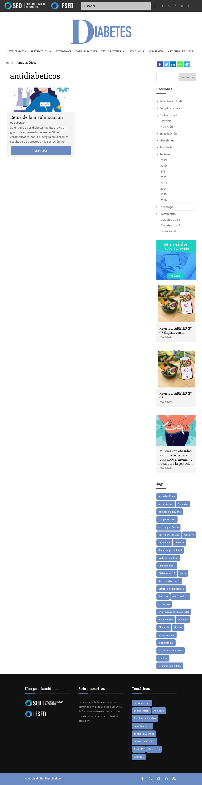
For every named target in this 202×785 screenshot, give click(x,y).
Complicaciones (86, 51)
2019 (163, 160)
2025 (163, 194)
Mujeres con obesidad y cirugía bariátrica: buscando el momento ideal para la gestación (176, 457)
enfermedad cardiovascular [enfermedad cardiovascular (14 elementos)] (173, 611)
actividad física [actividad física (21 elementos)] (166, 496)
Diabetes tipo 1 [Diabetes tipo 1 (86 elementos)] (166, 565)
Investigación (16, 51)
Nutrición (166, 126)
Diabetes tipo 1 (170, 219)
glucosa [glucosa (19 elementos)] (178, 627)
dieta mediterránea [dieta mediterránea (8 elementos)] (169, 581)
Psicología (137, 51)
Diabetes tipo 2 (170, 225)
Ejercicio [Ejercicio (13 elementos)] (163, 596)
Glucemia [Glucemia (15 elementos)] (163, 627)
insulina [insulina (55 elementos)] (162, 658)
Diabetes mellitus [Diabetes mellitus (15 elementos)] (168, 558)
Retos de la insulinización (36, 117)
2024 (163, 188)
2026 (163, 200)
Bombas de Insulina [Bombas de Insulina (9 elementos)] (169, 511)
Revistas (164, 154)
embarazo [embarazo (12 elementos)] (164, 604)
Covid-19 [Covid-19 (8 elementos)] (189, 534)
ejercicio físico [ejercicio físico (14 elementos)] (180, 596)
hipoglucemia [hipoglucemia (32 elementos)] (166, 642)
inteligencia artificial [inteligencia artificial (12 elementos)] (169, 665)
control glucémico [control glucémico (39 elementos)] (168, 527)
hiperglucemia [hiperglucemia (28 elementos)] (166, 635)
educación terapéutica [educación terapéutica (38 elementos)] (171, 588)
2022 (163, 177)
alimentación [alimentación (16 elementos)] (165, 504)
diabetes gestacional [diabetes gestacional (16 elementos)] (170, 550)
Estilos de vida (111, 51)
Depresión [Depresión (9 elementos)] (164, 542)
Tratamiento (39, 51)
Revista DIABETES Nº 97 (175, 395)
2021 (163, 171)
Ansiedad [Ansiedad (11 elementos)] (183, 504)
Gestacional (168, 231)
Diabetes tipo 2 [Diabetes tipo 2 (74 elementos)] (166, 573)
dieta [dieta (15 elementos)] (183, 573)
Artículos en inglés (181, 51)
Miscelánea (156, 51)
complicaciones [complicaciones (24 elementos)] (167, 519)
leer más (40, 150)
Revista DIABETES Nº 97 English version (175, 330)
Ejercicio (165, 121)
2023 (163, 183)
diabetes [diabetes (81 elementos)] (179, 542)
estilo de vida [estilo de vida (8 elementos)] (165, 619)
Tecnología (63, 51)
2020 (163, 166)
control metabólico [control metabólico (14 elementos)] (169, 534)
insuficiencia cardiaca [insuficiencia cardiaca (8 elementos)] (170, 650)
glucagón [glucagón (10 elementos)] (183, 619)
